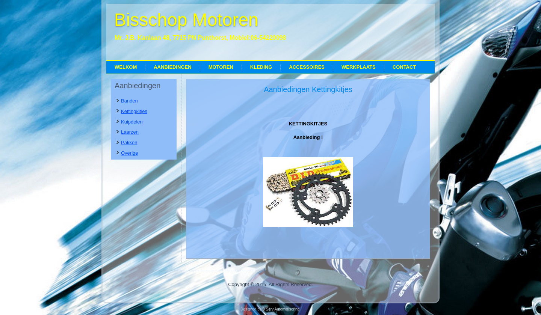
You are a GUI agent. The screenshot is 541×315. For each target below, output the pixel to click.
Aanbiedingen (172, 67)
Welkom (126, 67)
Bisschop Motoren (186, 20)
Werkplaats (359, 67)
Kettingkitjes (134, 111)
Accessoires (307, 67)
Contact (404, 67)
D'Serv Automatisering (280, 309)
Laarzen (130, 132)
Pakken (129, 142)
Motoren (221, 67)
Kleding (261, 67)
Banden (129, 101)
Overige (129, 153)
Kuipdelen (132, 122)
